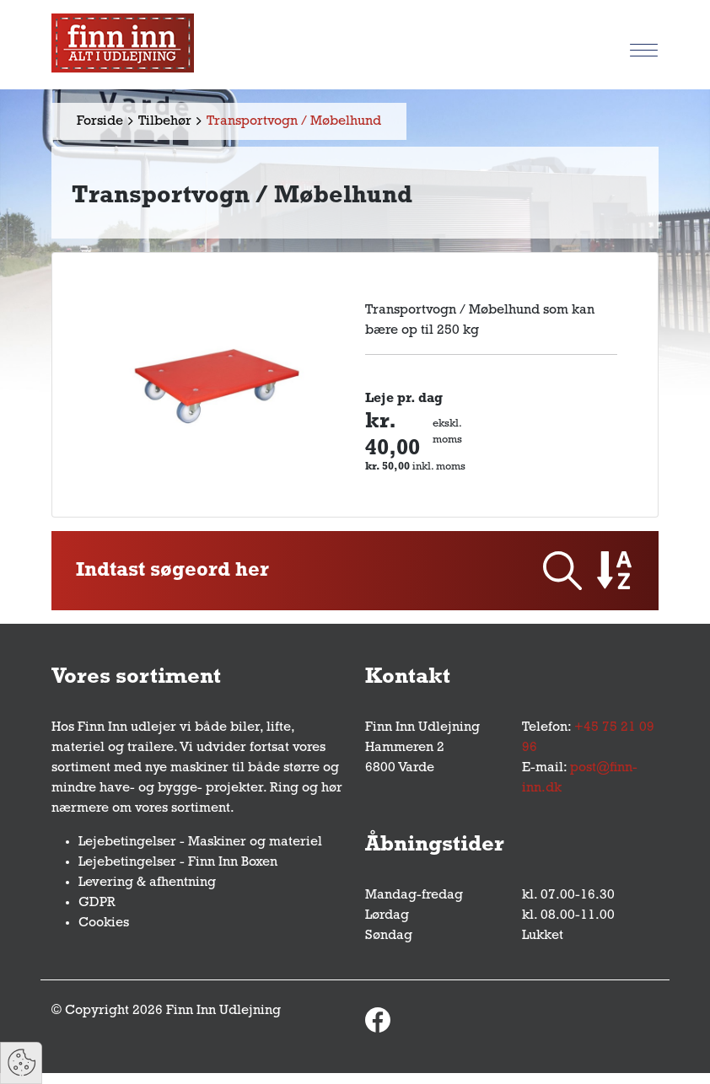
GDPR (97, 903)
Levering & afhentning (147, 882)
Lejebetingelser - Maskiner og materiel (200, 842)
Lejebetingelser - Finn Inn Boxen (177, 862)
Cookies (103, 923)
